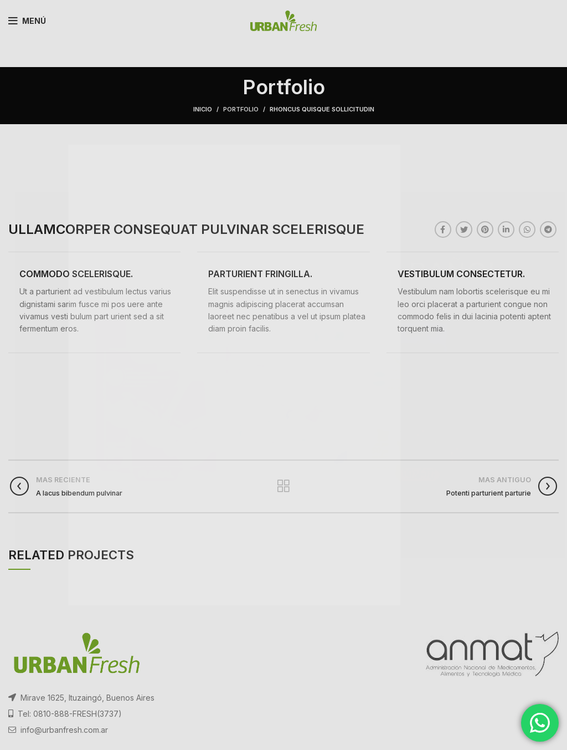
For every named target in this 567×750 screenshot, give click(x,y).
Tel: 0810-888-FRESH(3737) (70, 713)
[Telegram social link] (548, 229)
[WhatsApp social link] (527, 229)
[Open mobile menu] (27, 21)
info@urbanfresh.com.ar (64, 729)
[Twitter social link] (464, 229)
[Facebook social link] (443, 229)
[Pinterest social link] (485, 229)
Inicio (202, 109)
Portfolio (241, 109)
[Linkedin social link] (506, 229)
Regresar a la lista (283, 486)
